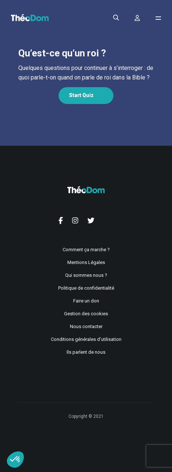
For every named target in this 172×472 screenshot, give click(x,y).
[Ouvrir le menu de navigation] (158, 18)
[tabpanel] (86, 72)
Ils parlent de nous (86, 352)
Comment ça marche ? (86, 249)
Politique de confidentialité (86, 288)
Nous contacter (86, 326)
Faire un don (86, 301)
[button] (15, 459)
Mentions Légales (86, 262)
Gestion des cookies (86, 313)
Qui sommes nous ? (86, 275)
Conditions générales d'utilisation (86, 339)
